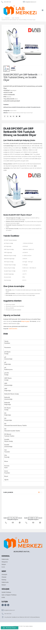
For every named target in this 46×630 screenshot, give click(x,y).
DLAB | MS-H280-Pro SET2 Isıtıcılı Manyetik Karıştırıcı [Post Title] (33, 518)
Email (19, 116)
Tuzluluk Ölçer (29, 112)
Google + (13, 116)
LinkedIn (10, 116)
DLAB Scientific (13, 328)
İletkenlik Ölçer (11, 112)
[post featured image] (12, 505)
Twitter (7, 116)
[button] (39, 492)
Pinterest (16, 116)
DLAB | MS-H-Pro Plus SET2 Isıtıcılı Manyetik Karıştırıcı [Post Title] (13, 518)
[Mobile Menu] (43, 10)
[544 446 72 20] (6, 2)
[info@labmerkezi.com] (29, 2)
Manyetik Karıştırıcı (14, 516)
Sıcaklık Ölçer (23, 112)
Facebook (4, 116)
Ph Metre (14, 110)
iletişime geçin (25, 321)
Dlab (11, 110)
